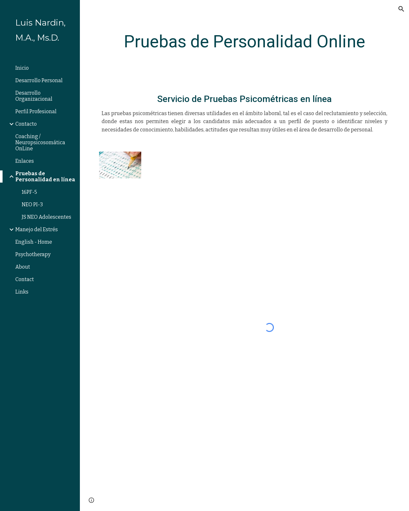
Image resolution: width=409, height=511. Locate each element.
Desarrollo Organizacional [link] (33, 96)
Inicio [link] (22, 68)
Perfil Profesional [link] (36, 111)
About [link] (22, 267)
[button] (401, 9)
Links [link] (21, 292)
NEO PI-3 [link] (32, 204)
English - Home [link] (33, 242)
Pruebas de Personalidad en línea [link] (45, 176)
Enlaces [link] (24, 161)
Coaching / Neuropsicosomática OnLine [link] (40, 142)
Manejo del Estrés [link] (36, 229)
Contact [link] (24, 279)
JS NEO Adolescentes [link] (46, 217)
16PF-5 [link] (29, 192)
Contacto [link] (26, 124)
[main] (244, 42)
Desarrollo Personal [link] (39, 80)
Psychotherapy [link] (32, 254)
